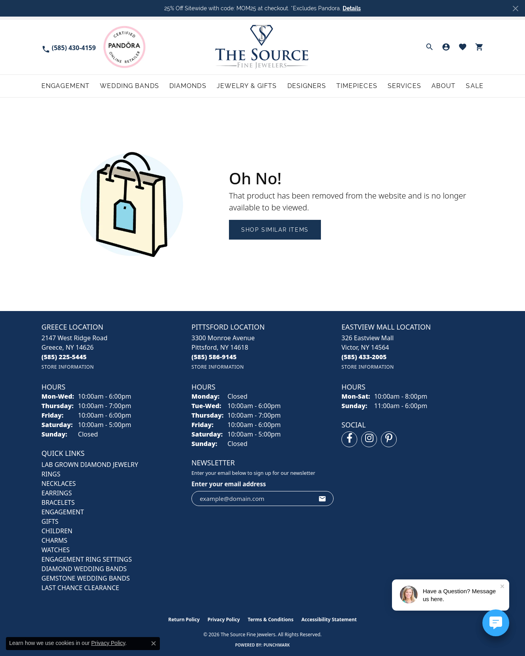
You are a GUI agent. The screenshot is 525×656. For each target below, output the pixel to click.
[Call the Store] (64, 356)
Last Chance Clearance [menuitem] (80, 587)
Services (404, 86)
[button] (429, 47)
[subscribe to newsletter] (322, 498)
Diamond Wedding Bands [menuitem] (84, 568)
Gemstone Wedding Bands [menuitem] (85, 578)
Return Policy (184, 619)
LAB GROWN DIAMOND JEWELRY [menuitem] (89, 464)
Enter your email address (228, 484)
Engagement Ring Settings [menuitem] (86, 559)
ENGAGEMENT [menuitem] (62, 512)
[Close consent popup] (153, 643)
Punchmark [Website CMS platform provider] (277, 645)
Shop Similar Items (275, 230)
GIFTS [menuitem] (49, 521)
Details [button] (352, 8)
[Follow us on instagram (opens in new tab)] (369, 439)
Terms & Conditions (271, 619)
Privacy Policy (224, 619)
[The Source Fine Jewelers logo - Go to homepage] (262, 47)
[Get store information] (67, 367)
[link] (68, 47)
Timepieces (356, 86)
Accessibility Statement (328, 619)
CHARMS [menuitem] (54, 540)
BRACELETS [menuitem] (58, 502)
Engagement (65, 86)
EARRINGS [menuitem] (56, 493)
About (443, 86)
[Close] (515, 8)
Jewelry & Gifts (247, 86)
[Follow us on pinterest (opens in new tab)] (389, 439)
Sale (474, 86)
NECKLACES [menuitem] (58, 483)
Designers (306, 86)
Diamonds (187, 86)
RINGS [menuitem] (50, 474)
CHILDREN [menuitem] (56, 531)
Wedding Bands (129, 86)
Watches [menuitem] (55, 549)
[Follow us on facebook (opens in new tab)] (349, 439)
